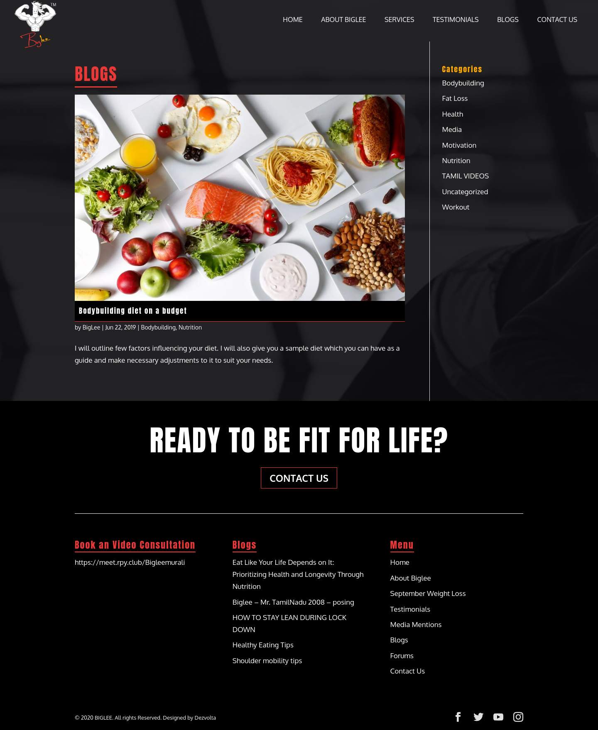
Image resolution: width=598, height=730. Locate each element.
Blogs (508, 20)
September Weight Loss (428, 593)
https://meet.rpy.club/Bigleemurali (130, 562)
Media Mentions (416, 624)
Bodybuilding (158, 327)
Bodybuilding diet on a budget (133, 310)
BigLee (91, 327)
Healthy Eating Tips (263, 644)
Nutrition (190, 327)
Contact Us (557, 20)
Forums (402, 655)
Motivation (459, 145)
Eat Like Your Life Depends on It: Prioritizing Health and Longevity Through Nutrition (298, 574)
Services (399, 20)
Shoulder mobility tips (267, 660)
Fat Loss (455, 98)
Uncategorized (465, 191)
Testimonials (456, 20)
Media (452, 129)
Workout (456, 207)
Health (452, 114)
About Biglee (343, 20)
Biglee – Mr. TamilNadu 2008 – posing (293, 602)
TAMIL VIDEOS (465, 175)
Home (292, 20)
